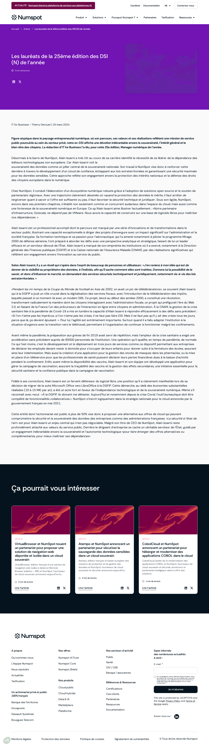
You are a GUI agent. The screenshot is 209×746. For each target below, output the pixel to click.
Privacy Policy (173, 700)
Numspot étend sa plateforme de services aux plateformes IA (60, 5)
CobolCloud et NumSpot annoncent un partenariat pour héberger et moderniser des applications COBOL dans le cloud (167, 550)
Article (27, 28)
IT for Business (20, 124)
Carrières (135, 5)
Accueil (15, 28)
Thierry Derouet (41, 124)
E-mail (157, 664)
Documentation (151, 5)
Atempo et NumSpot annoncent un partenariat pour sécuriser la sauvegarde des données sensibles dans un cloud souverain (104, 550)
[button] (13, 81)
